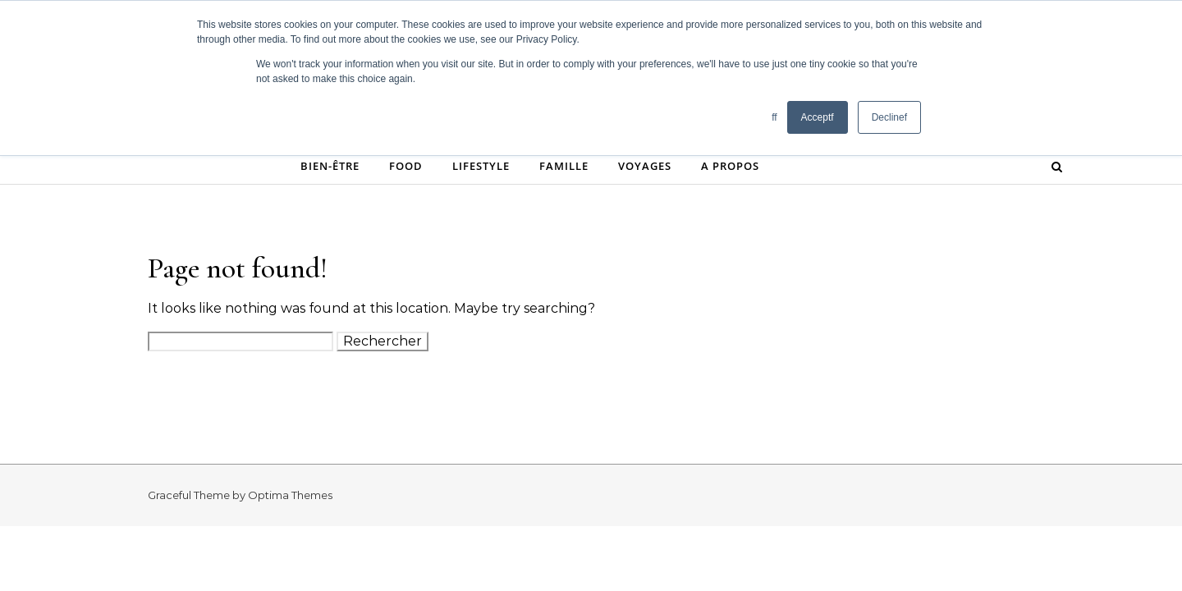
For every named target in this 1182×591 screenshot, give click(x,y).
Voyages (644, 165)
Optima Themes (290, 495)
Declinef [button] (889, 117)
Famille (564, 165)
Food (406, 165)
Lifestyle (481, 165)
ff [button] (774, 117)
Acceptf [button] (817, 117)
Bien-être (330, 165)
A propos (730, 165)
